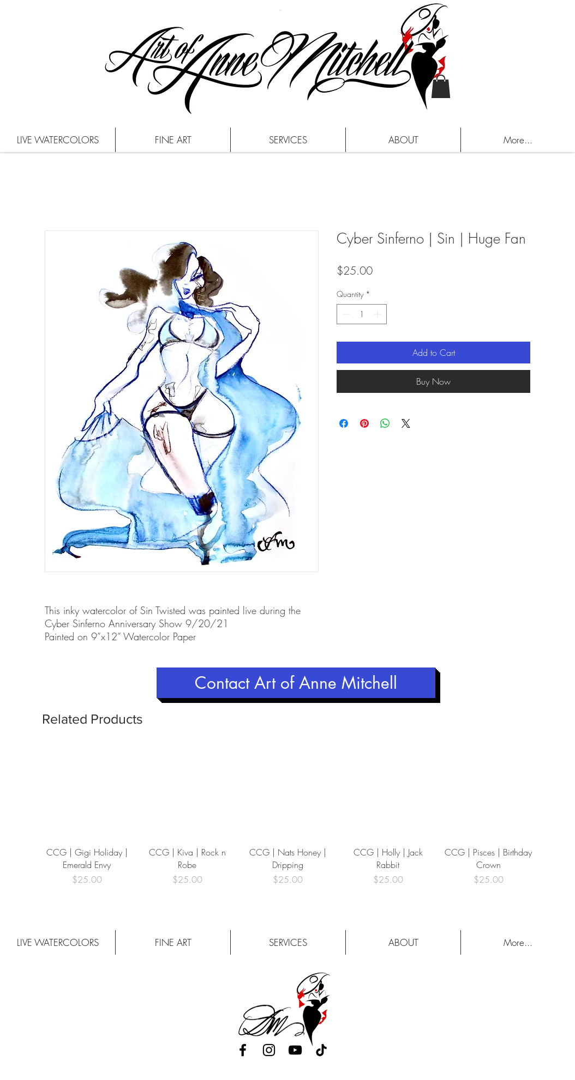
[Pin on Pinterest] (364, 423)
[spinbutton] (362, 314)
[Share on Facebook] (343, 423)
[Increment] (378, 314)
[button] (441, 86)
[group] (287, 823)
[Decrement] (345, 314)
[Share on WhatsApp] (385, 423)
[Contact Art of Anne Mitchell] (296, 683)
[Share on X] (405, 423)
